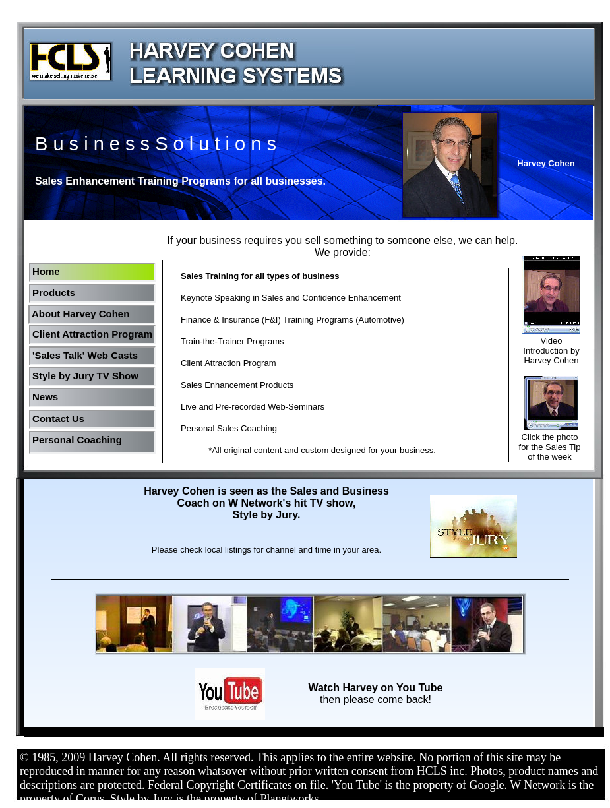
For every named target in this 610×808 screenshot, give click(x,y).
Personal (53, 439)
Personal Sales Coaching (229, 428)
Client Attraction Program (92, 334)
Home (46, 271)
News (45, 396)
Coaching (99, 439)
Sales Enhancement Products (237, 385)
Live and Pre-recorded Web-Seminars (252, 407)
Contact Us (58, 418)
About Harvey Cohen (80, 313)
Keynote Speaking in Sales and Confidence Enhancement (291, 298)
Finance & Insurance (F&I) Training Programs (267, 320)
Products (53, 292)
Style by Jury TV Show (85, 375)
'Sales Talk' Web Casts (85, 355)
